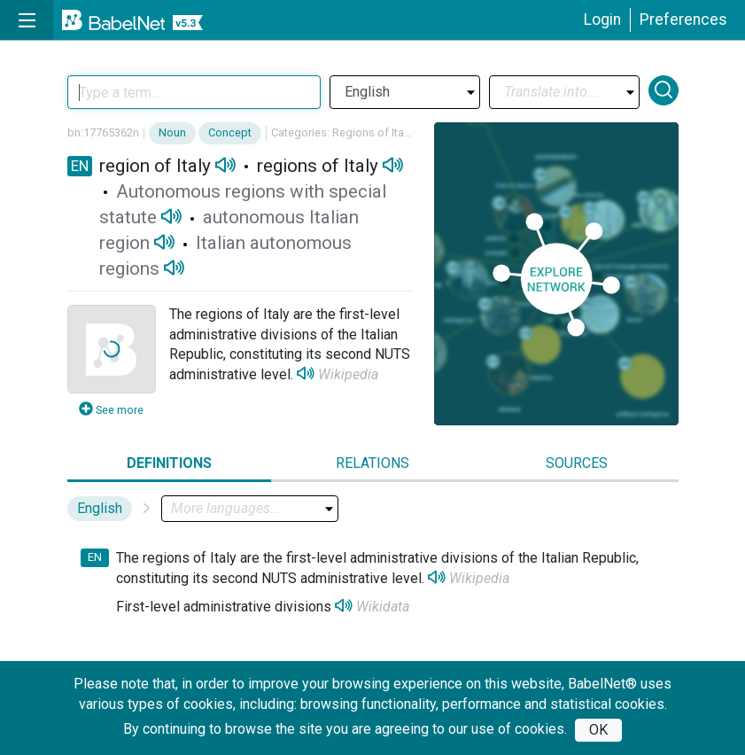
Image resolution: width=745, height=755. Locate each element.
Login (602, 19)
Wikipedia (348, 374)
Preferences (683, 19)
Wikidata (382, 606)
